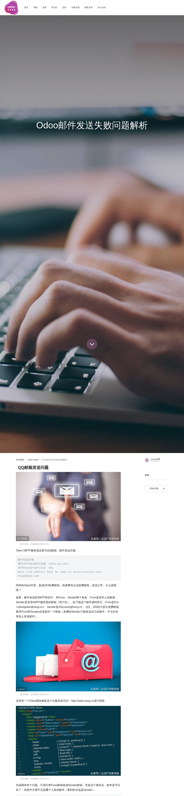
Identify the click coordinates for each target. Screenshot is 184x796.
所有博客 (20, 460)
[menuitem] (26, 7)
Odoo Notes (33, 460)
